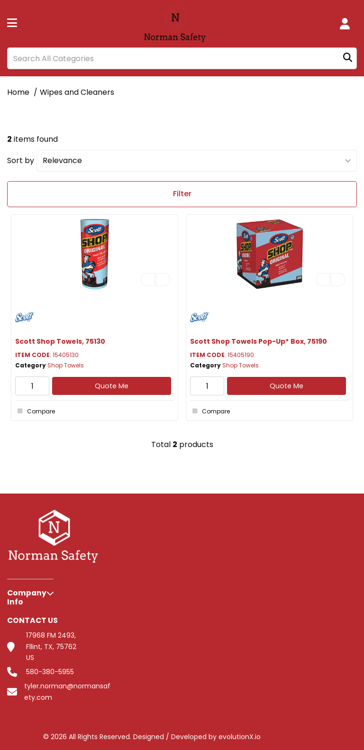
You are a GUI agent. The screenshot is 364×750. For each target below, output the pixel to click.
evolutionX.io (239, 736)
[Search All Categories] (182, 58)
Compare (35, 411)
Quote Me (111, 386)
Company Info (26, 597)
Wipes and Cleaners (77, 92)
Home (18, 92)
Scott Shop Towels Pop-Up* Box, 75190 (258, 341)
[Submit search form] (347, 58)
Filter (182, 193)
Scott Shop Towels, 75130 (60, 341)
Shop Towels (65, 365)
